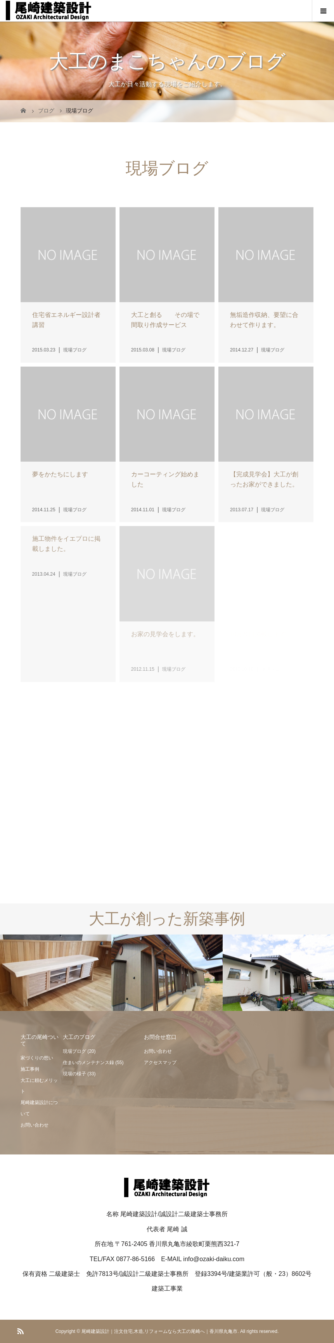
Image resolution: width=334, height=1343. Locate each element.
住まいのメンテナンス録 (88, 1062)
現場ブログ (74, 1051)
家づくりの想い (37, 1058)
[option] (55, 973)
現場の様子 (74, 1073)
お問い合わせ (34, 1125)
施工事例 (30, 1069)
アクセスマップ (160, 1062)
